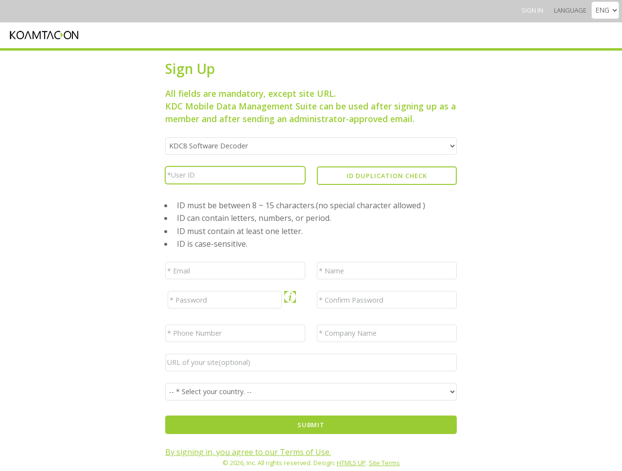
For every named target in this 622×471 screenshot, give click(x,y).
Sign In (532, 10)
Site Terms (384, 462)
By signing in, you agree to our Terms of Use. (248, 452)
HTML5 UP (351, 462)
